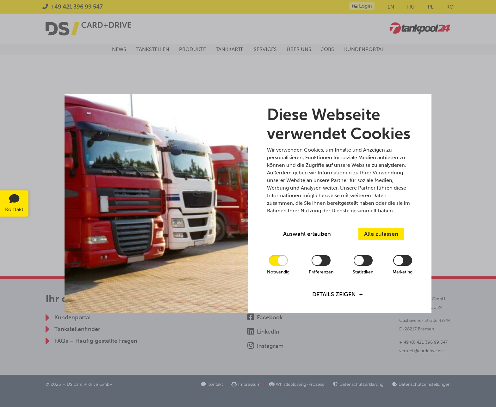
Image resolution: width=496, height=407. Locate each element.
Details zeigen (334, 294)
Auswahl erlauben (307, 233)
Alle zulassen (381, 233)
